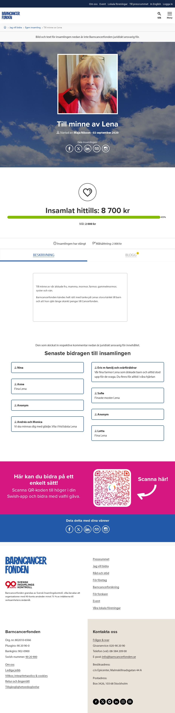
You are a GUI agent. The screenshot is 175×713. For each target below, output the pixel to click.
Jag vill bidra (15, 27)
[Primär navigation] (169, 15)
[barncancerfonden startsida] (11, 15)
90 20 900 (31, 657)
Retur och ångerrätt (17, 681)
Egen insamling (33, 27)
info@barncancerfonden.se (119, 657)
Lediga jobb (12, 670)
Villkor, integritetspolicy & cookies (26, 676)
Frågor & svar (101, 640)
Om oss (9, 664)
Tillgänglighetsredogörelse (22, 687)
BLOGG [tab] (132, 254)
